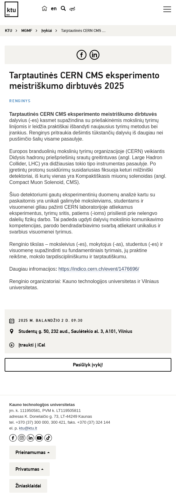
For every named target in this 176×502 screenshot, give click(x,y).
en (54, 8)
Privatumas (29, 469)
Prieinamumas (32, 452)
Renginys (20, 101)
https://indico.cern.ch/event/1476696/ (98, 269)
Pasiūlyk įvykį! (88, 365)
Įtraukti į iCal (32, 345)
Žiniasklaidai (28, 486)
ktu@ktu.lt (28, 428)
